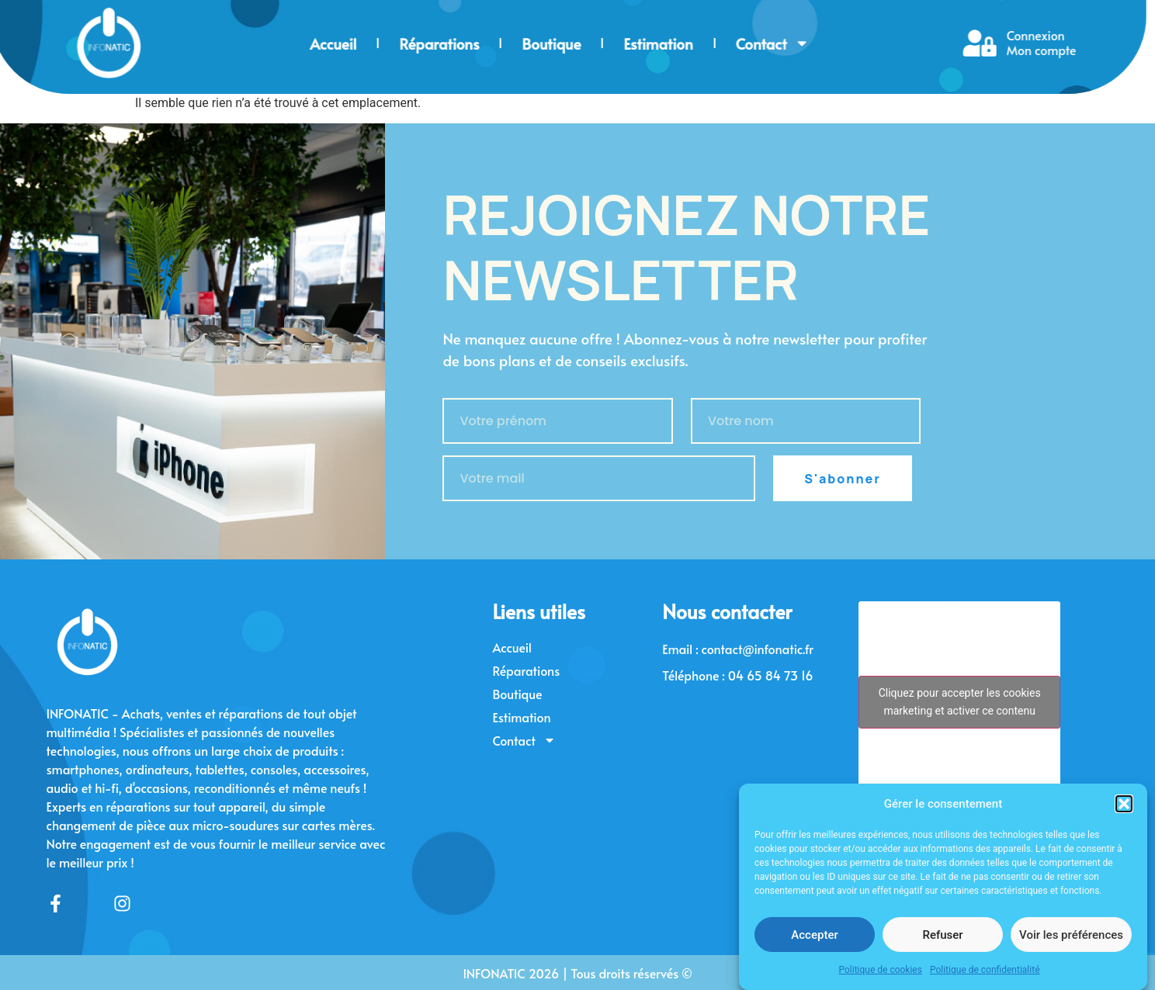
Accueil (163, 43)
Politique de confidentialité (985, 971)
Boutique (381, 43)
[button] (1124, 804)
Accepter (814, 936)
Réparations (270, 43)
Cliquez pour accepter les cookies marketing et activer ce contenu (960, 702)
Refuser (942, 936)
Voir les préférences (1071, 936)
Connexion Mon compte (872, 42)
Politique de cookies (880, 971)
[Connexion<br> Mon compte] (810, 43)
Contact (603, 43)
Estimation (488, 43)
